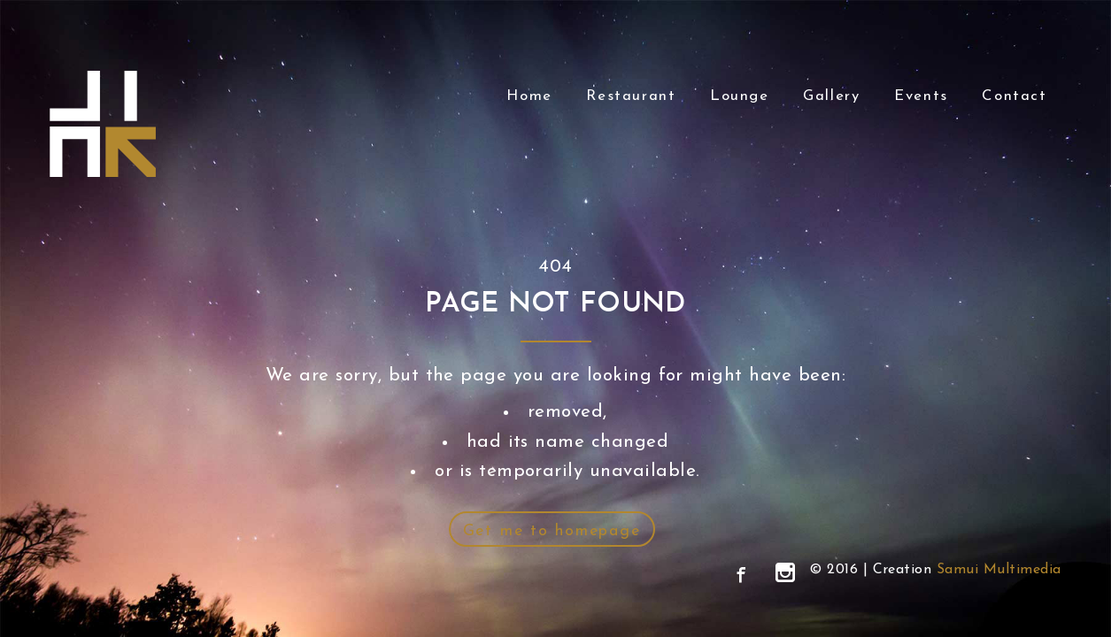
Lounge (739, 96)
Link (103, 124)
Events (921, 96)
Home (529, 96)
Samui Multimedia (999, 570)
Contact (1014, 96)
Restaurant (630, 96)
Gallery (831, 96)
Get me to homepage (552, 531)
